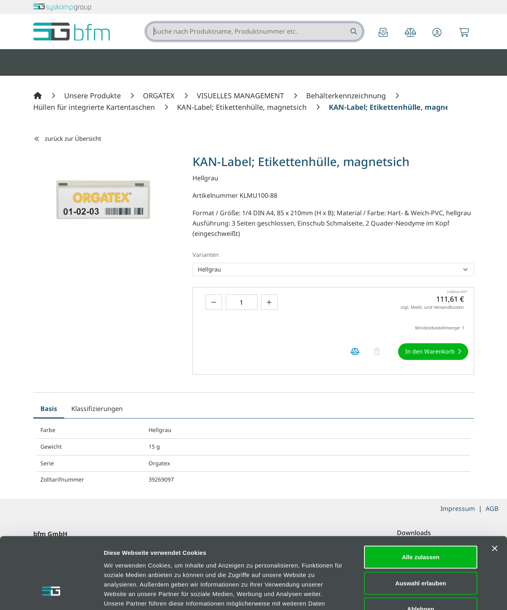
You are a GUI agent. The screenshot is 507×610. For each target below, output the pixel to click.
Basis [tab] (48, 408)
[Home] (38, 95)
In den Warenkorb (430, 351)
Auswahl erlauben (420, 523)
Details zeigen (421, 594)
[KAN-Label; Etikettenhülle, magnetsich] (243, 107)
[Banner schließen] (494, 488)
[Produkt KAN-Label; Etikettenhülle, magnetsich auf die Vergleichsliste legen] (355, 351)
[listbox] (333, 269)
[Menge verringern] (214, 302)
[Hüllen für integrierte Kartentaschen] (95, 107)
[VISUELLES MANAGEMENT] (241, 95)
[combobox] (254, 31)
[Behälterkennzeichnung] (347, 95)
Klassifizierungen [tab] (97, 408)
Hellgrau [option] (209, 269)
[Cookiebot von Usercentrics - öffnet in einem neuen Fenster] (51, 594)
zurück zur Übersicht (67, 138)
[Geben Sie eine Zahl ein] (241, 302)
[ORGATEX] (160, 95)
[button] (437, 33)
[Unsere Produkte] (93, 95)
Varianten (206, 254)
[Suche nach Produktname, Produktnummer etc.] (353, 31)
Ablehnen (420, 549)
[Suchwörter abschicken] (353, 31)
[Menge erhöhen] (269, 302)
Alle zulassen (420, 497)
